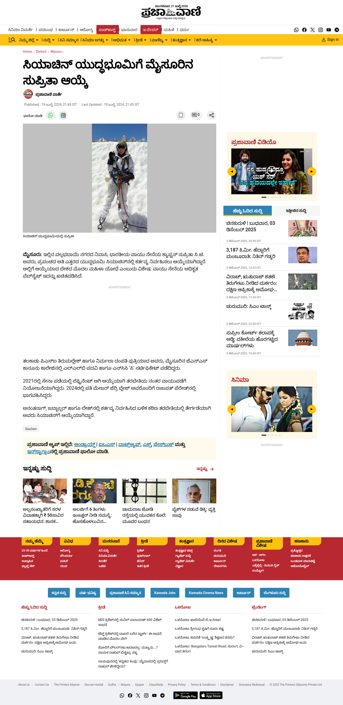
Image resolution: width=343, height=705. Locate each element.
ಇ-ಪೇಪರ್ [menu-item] (150, 29)
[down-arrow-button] (37, 40)
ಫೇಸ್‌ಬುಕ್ (163, 444)
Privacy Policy (177, 684)
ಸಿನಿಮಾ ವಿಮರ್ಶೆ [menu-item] (20, 29)
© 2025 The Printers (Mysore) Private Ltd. (296, 684)
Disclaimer (227, 684)
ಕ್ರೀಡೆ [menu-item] (139, 40)
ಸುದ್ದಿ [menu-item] (46, 40)
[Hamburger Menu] (12, 40)
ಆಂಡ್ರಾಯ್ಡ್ (85, 444)
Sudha (112, 684)
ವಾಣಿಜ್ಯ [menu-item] (157, 40)
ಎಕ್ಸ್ (147, 444)
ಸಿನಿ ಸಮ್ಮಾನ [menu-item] (69, 40)
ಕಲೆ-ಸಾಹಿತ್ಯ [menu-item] (204, 40)
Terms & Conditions (203, 684)
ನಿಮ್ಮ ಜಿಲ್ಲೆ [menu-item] (26, 40)
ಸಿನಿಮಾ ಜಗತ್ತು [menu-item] (93, 40)
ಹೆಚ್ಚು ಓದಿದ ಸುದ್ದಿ (34, 607)
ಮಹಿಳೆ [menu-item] (169, 29)
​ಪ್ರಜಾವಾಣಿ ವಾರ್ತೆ (48, 94)
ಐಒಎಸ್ (107, 444)
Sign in (330, 39)
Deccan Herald (94, 684)
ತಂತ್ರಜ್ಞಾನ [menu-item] (179, 40)
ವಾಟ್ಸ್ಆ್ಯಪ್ (129, 444)
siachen (31, 429)
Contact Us (42, 684)
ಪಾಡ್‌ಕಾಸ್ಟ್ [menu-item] (107, 29)
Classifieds (156, 684)
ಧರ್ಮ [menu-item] (184, 29)
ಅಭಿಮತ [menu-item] (119, 40)
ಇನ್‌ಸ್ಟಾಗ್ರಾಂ (38, 451)
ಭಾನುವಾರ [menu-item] (129, 29)
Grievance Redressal (252, 684)
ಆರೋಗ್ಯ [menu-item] (86, 29)
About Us (24, 684)
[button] (59, 593)
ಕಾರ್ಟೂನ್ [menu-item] (66, 29)
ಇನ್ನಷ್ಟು (205, 468)
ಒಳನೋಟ (183, 607)
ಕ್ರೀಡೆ (101, 607)
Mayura (125, 684)
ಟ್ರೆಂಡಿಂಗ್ (259, 607)
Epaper (139, 684)
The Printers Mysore (66, 684)
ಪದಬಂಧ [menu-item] (46, 29)
